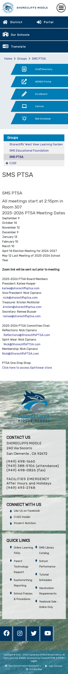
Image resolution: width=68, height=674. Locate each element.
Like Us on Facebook (27, 510)
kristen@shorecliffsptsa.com (23, 307)
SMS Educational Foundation (29, 150)
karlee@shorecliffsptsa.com (21, 288)
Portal (48, 22)
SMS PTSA (39, 58)
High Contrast (55, 666)
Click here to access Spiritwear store (27, 367)
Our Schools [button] (20, 34)
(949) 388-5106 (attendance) (33, 466)
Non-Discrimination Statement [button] (24, 666)
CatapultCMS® (48, 658)
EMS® (61, 658)
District (16, 22)
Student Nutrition (25, 523)
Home (8, 58)
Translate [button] (18, 46)
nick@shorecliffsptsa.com (20, 297)
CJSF (13, 163)
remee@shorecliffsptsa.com (22, 316)
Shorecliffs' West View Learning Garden (36, 144)
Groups (22, 58)
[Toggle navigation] (61, 7)
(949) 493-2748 (21, 488)
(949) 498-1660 (21, 461)
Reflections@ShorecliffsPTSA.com (27, 335)
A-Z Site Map (34, 669)
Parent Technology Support (21, 566)
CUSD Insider (22, 517)
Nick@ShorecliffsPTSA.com (22, 344)
